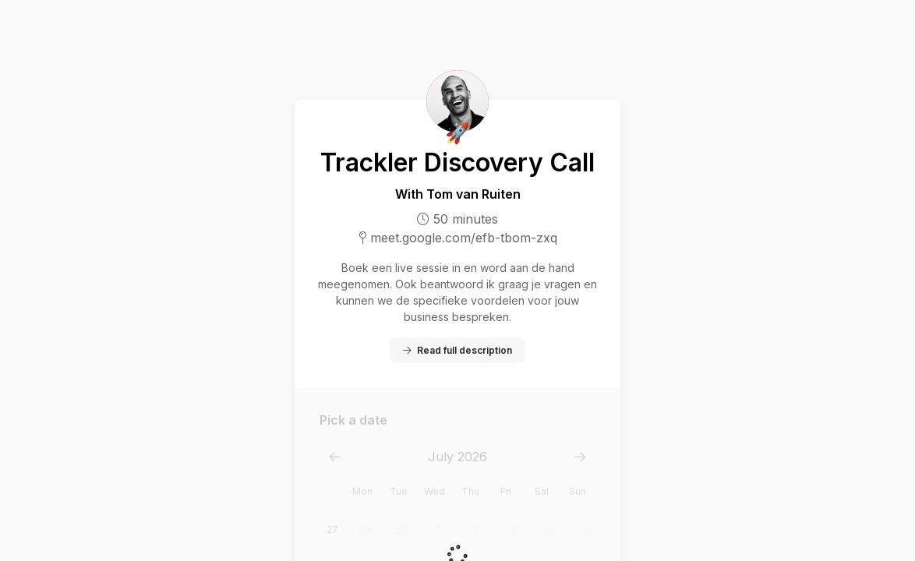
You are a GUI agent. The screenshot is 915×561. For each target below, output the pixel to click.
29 (363, 530)
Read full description (457, 350)
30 (401, 530)
